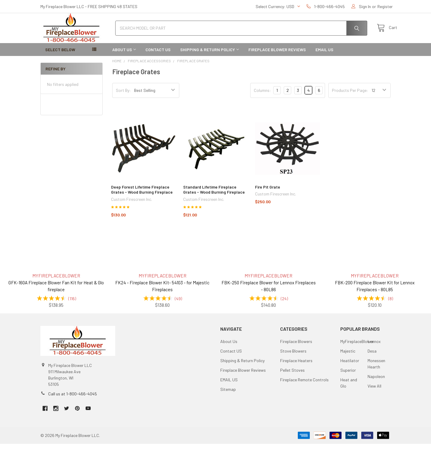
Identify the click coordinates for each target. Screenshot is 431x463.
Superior (348, 389)
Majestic (347, 370)
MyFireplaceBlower (357, 360)
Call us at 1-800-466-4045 (72, 412)
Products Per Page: (350, 109)
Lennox (374, 360)
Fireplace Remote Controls (304, 398)
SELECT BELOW (60, 68)
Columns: (262, 109)
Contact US (158, 68)
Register (385, 6)
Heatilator (349, 379)
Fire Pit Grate (267, 206)
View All (374, 405)
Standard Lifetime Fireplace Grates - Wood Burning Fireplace (214, 209)
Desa (372, 370)
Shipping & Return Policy (209, 68)
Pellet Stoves (292, 389)
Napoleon (376, 395)
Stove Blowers (293, 370)
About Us (124, 68)
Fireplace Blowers (296, 360)
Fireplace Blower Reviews (277, 68)
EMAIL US (324, 68)
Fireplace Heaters (296, 379)
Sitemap (228, 408)
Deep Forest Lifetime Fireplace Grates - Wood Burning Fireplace (142, 209)
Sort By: (123, 109)
